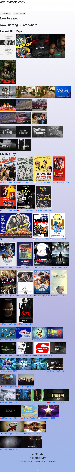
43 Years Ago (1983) (43, 267)
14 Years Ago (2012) (62, 267)
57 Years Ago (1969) (44, 355)
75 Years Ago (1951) (44, 182)
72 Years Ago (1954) (62, 182)
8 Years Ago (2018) (43, 296)
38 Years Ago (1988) (10, 387)
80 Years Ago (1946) (9, 340)
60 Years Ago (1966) (42, 239)
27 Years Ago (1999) (9, 402)
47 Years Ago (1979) (9, 267)
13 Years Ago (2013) (10, 434)
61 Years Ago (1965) (10, 239)
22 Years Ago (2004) (57, 402)
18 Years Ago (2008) (30, 418)
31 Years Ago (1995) (27, 387)
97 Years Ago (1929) (9, 182)
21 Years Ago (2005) (9, 418)
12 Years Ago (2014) (33, 434)
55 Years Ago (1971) (59, 239)
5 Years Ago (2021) (26, 324)
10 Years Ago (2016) (9, 449)
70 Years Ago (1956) (9, 210)
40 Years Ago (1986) (56, 371)
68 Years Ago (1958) (45, 210)
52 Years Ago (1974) (10, 371)
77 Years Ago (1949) (26, 182)
